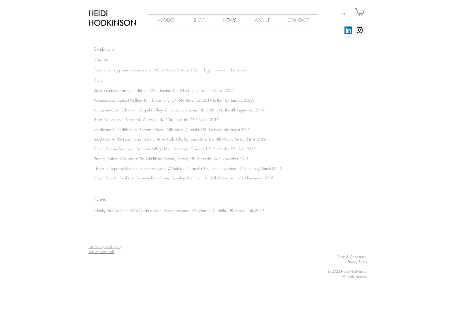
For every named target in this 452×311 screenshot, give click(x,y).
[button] (360, 11)
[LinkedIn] (348, 30)
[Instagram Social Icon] (360, 30)
